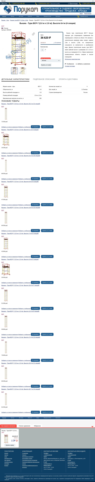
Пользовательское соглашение (29, 460)
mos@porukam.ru (48, 463)
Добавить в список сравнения (9, 127)
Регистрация (87, 13)
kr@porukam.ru (71, 462)
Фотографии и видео (27, 458)
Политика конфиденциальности (30, 465)
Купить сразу (10, 445)
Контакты (58, 16)
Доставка (21, 16)
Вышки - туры (5, 20)
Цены (37, 16)
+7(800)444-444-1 (44, 3)
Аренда (12, 16)
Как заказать (7, 460)
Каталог (4, 16)
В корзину (35, 126)
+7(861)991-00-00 (88, 3)
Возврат (6, 465)
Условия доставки (70, 66)
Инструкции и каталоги (27, 456)
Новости (30, 16)
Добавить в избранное (24, 127)
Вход (81, 13)
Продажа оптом (47, 16)
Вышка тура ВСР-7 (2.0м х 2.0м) (19, 20)
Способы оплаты (8, 462)
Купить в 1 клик (46, 65)
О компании (25, 453)
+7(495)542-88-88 (18, 3)
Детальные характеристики (72, 59)
